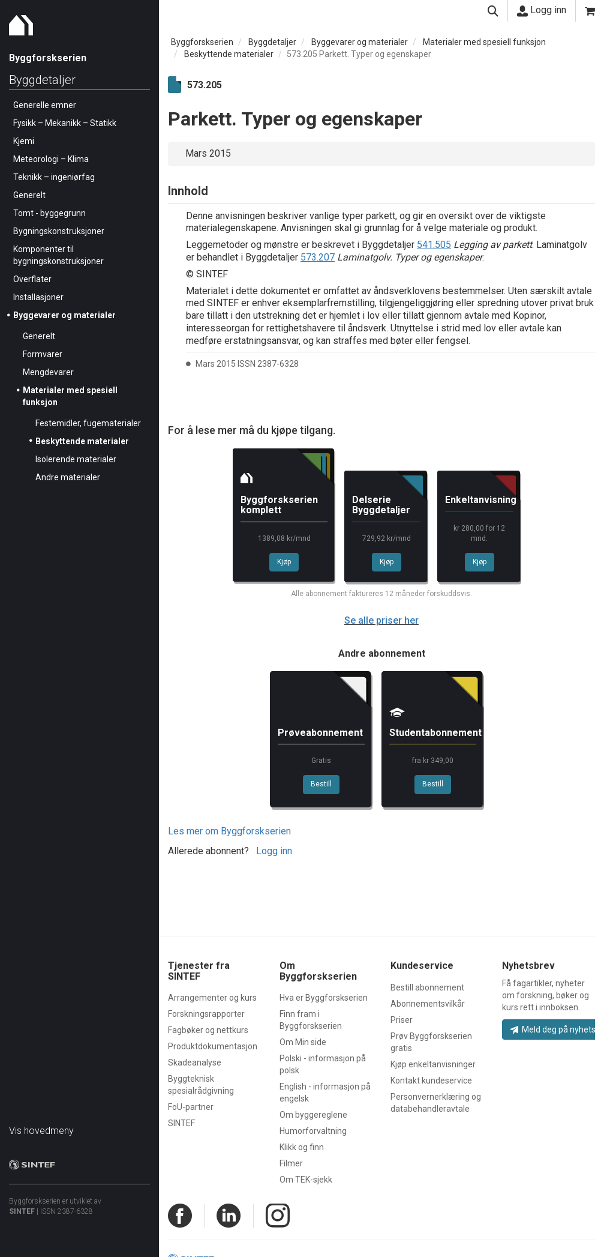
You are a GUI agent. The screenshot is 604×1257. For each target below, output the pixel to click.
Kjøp (284, 562)
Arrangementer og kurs (212, 997)
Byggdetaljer (42, 80)
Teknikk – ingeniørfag (54, 177)
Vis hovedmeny (41, 1130)
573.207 (318, 257)
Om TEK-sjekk (306, 1179)
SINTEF (22, 1211)
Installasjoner (38, 297)
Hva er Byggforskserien (324, 997)
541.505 (434, 244)
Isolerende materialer (75, 459)
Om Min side (303, 1042)
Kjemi (23, 141)
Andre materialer (67, 477)
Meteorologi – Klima (51, 159)
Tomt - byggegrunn (49, 213)
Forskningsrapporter (206, 1014)
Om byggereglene (313, 1115)
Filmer (291, 1163)
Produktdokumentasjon (212, 1046)
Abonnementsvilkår (427, 1003)
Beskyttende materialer (82, 441)
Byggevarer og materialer (64, 315)
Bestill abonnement (427, 987)
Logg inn (541, 10)
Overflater (32, 279)
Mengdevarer (48, 372)
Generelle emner (44, 105)
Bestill (321, 784)
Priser (401, 1020)
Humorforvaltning (313, 1131)
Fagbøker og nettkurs (208, 1030)
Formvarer (42, 354)
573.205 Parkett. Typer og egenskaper (359, 54)
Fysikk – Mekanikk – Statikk (64, 123)
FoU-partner (191, 1107)
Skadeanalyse (194, 1062)
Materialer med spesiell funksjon (484, 42)
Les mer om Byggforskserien (229, 831)
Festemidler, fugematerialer (88, 423)
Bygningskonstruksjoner (58, 231)
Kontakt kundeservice (431, 1080)
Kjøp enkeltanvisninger (433, 1064)
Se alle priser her (381, 620)
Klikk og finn (302, 1147)
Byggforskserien (202, 42)
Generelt (29, 195)
